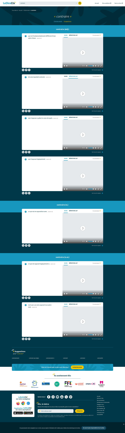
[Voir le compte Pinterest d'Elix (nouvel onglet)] (70, 397)
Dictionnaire (27, 10)
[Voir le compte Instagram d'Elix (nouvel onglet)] (53, 397)
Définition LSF (73, 35)
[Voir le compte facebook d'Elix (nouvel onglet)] (48, 397)
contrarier (82, 358)
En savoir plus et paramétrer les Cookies (93, 428)
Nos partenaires (100, 400)
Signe (65, 35)
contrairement (15, 358)
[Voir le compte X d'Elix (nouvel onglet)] (66, 397)
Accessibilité (100, 414)
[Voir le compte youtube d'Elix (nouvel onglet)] (61, 397)
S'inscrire (80, 411)
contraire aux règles (34, 358)
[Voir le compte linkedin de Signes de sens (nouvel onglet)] (57, 397)
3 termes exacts (58, 21)
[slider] (73, 66)
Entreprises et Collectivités (103, 402)
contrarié (65, 358)
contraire (33, 10)
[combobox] (50, 3)
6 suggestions (67, 21)
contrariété (100, 358)
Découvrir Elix (100, 398)
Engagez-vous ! (100, 404)
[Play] (64, 66)
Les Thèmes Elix (100, 406)
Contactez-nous (77, 367)
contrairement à (50, 358)
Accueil (20, 10)
